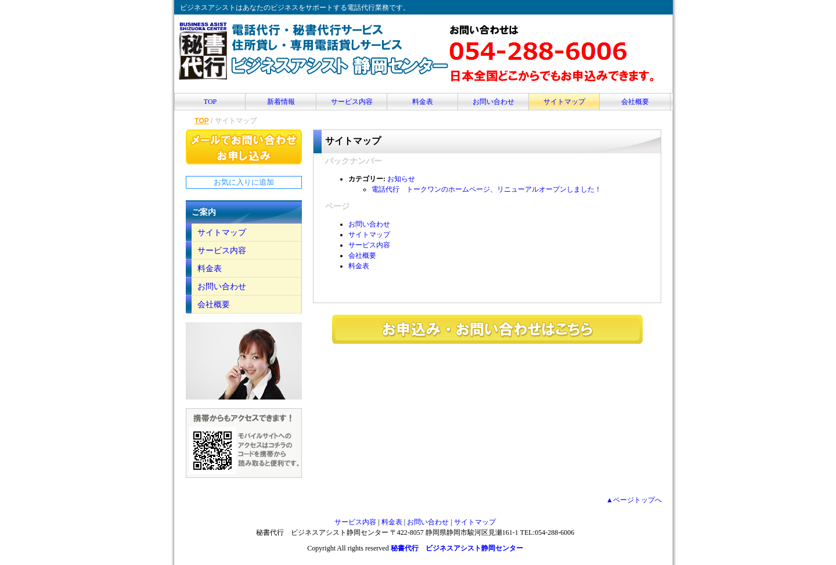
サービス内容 (352, 102)
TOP (210, 102)
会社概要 (635, 102)
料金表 (422, 102)
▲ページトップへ (634, 500)
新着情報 (281, 102)
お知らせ (401, 179)
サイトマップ (564, 102)
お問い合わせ (493, 102)
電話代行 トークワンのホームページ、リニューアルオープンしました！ (486, 189)
